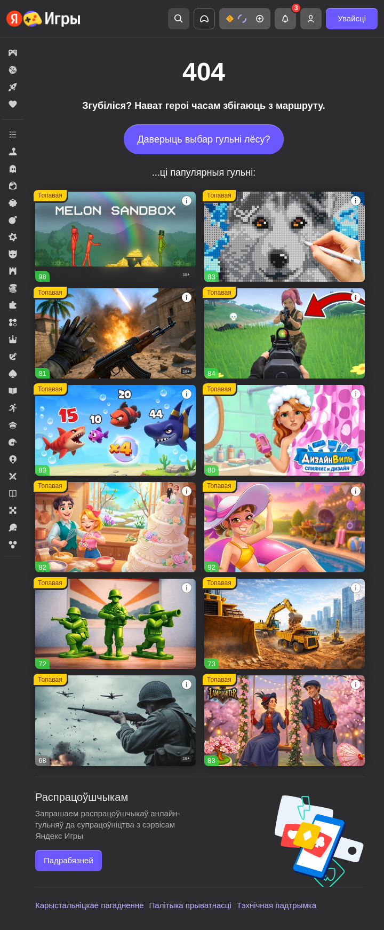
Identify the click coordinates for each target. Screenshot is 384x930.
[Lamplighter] (284, 720)
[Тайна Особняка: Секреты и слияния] (284, 527)
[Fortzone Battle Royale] (284, 333)
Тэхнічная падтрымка (276, 905)
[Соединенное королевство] (115, 430)
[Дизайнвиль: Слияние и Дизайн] (284, 430)
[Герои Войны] (115, 720)
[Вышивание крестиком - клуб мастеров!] (284, 237)
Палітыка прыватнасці (190, 905)
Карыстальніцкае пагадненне (89, 905)
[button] (244, 18)
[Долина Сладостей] (115, 527)
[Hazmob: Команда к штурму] (115, 333)
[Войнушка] (115, 624)
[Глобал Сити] (284, 624)
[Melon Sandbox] (115, 237)
